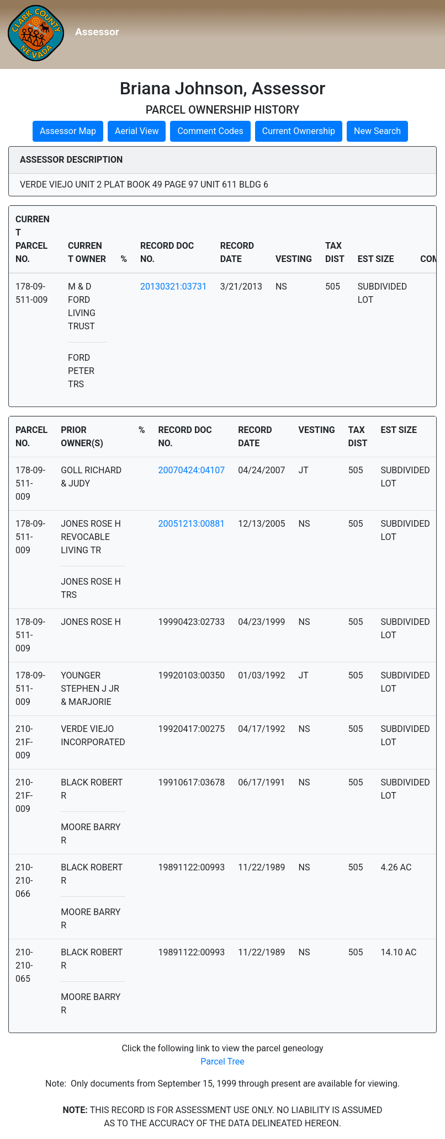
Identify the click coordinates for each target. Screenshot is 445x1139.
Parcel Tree (222, 1061)
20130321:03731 (173, 286)
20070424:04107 (191, 470)
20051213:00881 (191, 523)
